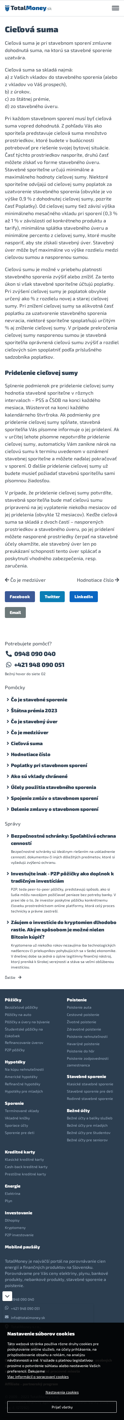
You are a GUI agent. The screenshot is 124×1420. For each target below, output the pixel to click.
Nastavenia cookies (62, 1392)
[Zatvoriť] (7, 1296)
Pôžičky (13, 999)
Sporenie (14, 1103)
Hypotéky (15, 1061)
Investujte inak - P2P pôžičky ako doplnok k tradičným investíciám (62, 877)
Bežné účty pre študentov (88, 1132)
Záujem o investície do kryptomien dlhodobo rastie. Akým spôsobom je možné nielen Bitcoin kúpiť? (63, 929)
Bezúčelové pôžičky (21, 1007)
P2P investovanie (19, 1235)
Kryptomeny (15, 1227)
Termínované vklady (22, 1110)
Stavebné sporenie (86, 1076)
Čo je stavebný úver (34, 721)
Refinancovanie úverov (24, 1042)
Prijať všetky (62, 1407)
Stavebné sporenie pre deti (90, 1091)
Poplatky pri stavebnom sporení (49, 765)
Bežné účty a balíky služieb (89, 1118)
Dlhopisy (12, 1220)
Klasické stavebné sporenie (90, 1084)
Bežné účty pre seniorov (87, 1140)
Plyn (8, 1200)
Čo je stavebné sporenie (39, 699)
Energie (12, 1185)
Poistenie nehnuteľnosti (87, 1036)
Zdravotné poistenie (84, 1029)
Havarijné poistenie (83, 1043)
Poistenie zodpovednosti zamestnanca (87, 1061)
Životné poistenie (81, 1022)
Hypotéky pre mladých (24, 1091)
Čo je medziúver (25, 580)
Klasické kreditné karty (24, 1159)
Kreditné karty (20, 1151)
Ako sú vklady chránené (39, 776)
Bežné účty (78, 1110)
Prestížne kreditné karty (25, 1174)
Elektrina (12, 1193)
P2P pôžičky (15, 1050)
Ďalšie (13, 977)
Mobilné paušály (22, 1246)
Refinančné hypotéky (22, 1084)
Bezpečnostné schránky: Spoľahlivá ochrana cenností (63, 839)
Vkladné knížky (17, 1118)
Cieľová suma (27, 743)
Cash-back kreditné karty (26, 1166)
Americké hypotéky (21, 1076)
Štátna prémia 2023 (34, 710)
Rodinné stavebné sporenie (90, 1098)
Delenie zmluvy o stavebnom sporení (54, 809)
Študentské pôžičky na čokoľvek (24, 1032)
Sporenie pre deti (19, 1132)
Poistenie (77, 999)
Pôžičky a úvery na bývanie (27, 1022)
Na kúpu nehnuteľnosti (24, 1069)
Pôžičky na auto (18, 1014)
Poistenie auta (79, 1007)
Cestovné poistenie (83, 1014)
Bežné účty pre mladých (87, 1125)
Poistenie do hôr (81, 1051)
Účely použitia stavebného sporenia (53, 787)
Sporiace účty (16, 1125)
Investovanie (18, 1212)
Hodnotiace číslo (98, 580)
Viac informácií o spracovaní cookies (38, 1376)
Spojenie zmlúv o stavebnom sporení (54, 798)
